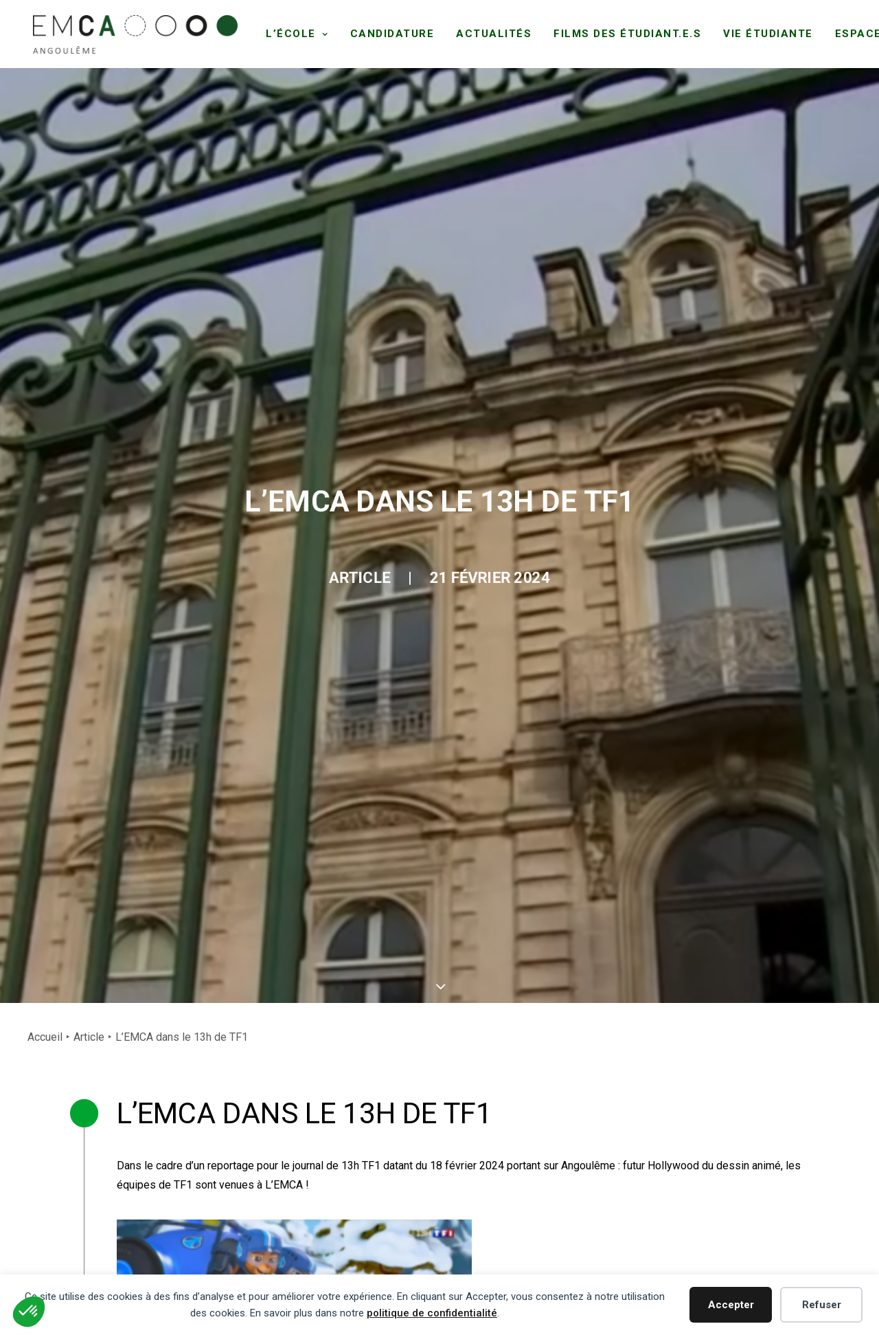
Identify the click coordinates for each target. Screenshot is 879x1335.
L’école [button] (292, 33)
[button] (475, 1116)
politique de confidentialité (432, 1313)
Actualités (489, 33)
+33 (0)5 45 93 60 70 (124, 1230)
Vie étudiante (763, 33)
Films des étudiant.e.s (622, 33)
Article (337, 307)
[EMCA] (132, 33)
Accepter (731, 1305)
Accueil (44, 474)
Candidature (387, 33)
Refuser (821, 1305)
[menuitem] (292, 33)
